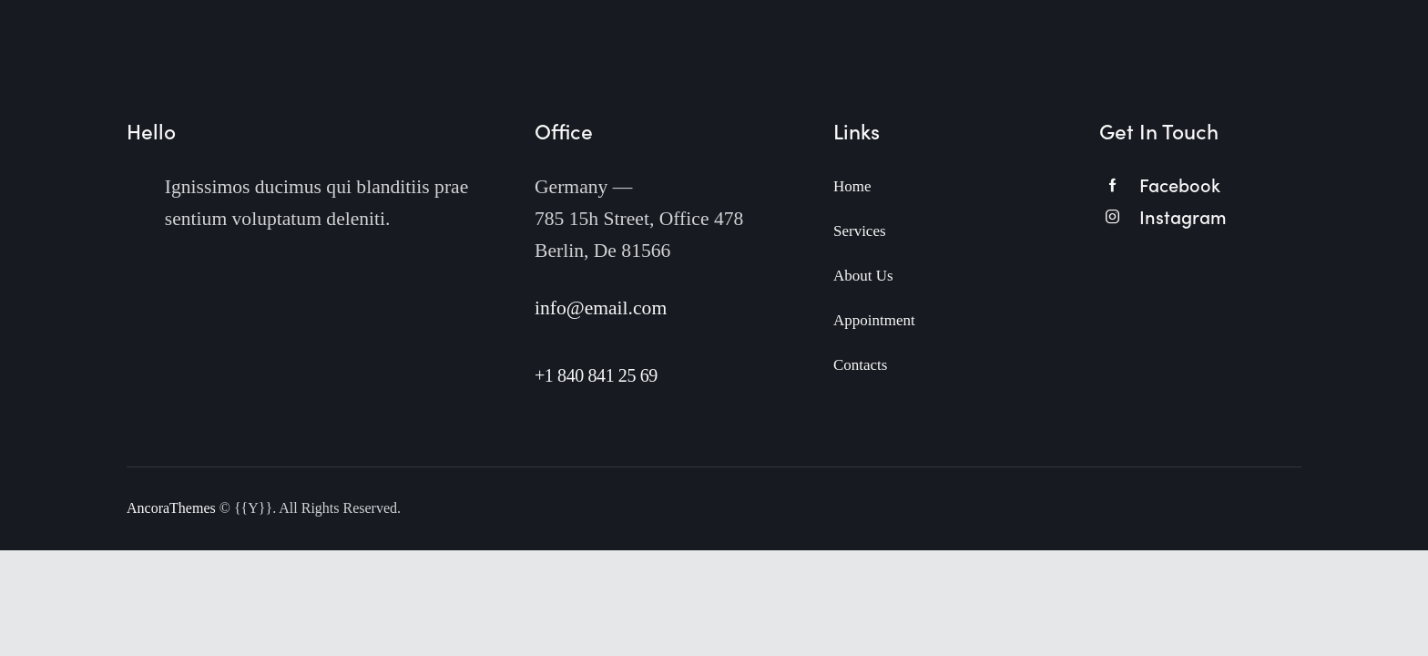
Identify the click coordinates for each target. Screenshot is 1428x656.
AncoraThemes (171, 508)
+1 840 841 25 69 (596, 375)
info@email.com (601, 308)
